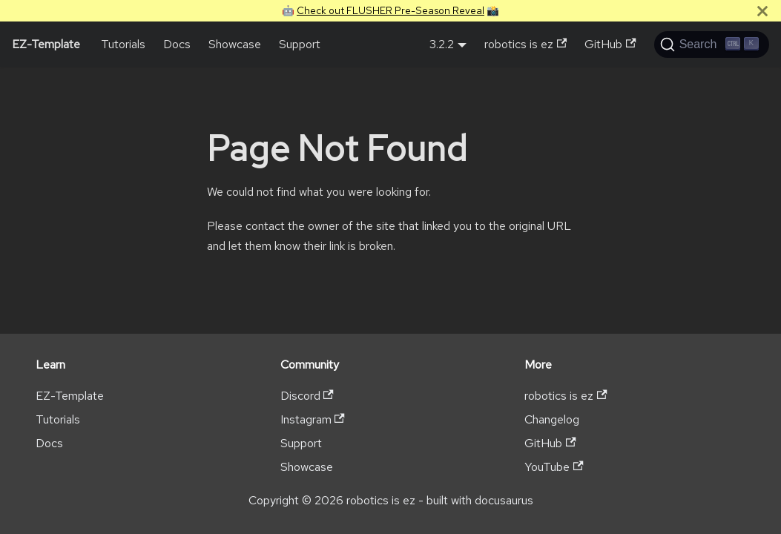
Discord (307, 395)
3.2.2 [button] (441, 44)
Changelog (551, 419)
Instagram (312, 419)
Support (299, 44)
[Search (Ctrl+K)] (711, 44)
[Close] (762, 11)
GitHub (610, 44)
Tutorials (123, 44)
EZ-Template (70, 395)
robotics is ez (525, 44)
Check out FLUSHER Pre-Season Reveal (390, 10)
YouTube (553, 467)
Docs (177, 44)
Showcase (234, 44)
